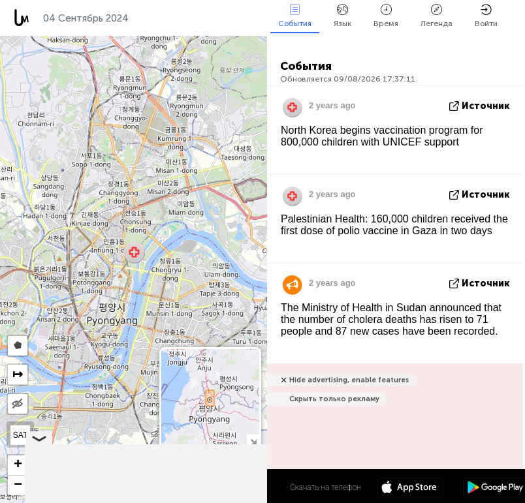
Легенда (437, 16)
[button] (134, 252)
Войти (486, 16)
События (294, 16)
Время (386, 16)
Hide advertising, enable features (349, 380)
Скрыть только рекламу (334, 399)
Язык (342, 16)
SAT (20, 435)
